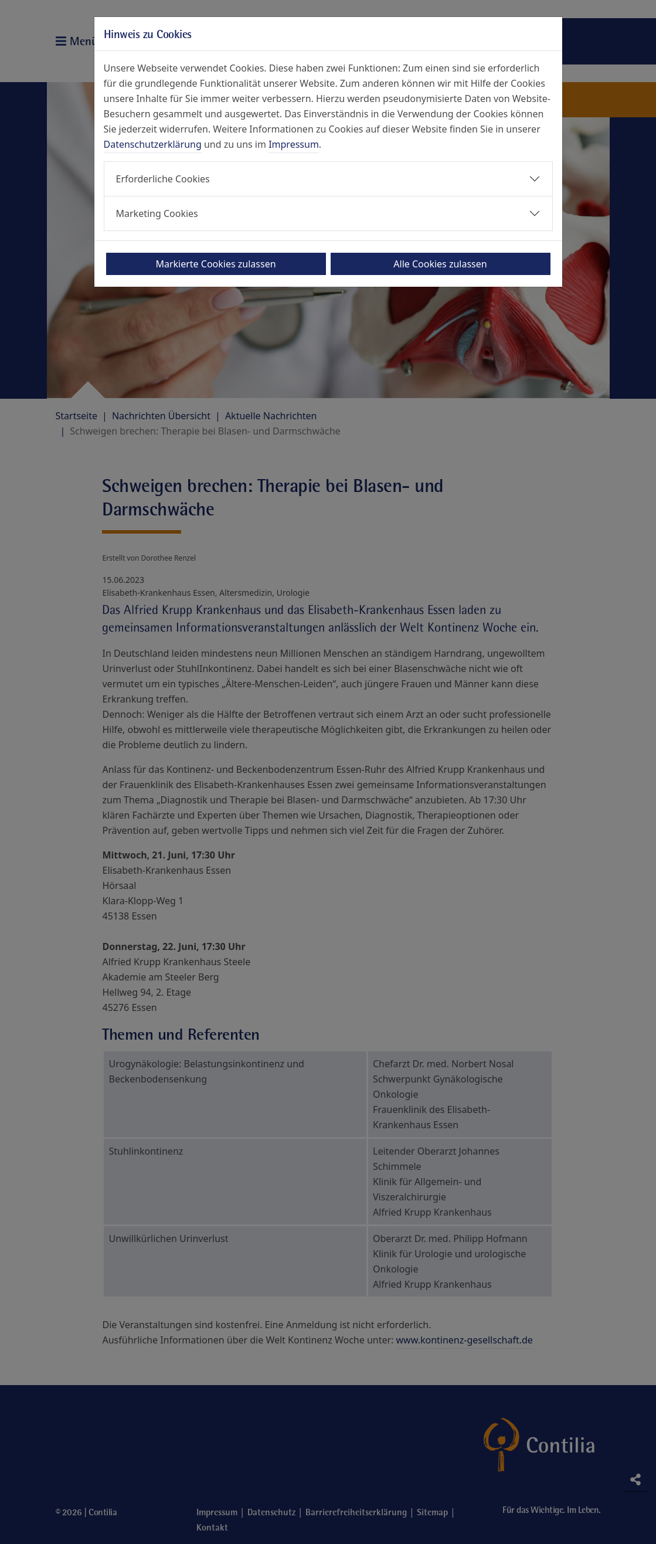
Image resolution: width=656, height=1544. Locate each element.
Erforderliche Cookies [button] (163, 178)
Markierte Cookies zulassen (215, 263)
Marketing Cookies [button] (157, 213)
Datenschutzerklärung (153, 144)
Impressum (293, 144)
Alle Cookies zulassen (440, 263)
